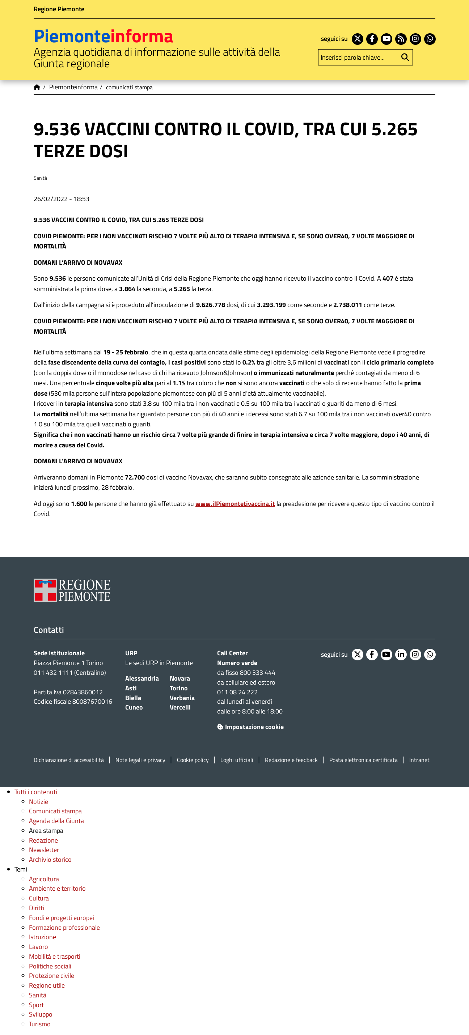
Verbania (182, 698)
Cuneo (134, 707)
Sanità (37, 995)
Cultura (39, 898)
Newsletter (44, 850)
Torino (179, 688)
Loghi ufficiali (236, 760)
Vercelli (180, 707)
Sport (36, 1005)
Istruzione (42, 937)
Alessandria (142, 678)
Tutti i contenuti (35, 792)
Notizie (38, 801)
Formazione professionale (64, 927)
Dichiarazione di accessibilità (69, 760)
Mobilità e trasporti (54, 956)
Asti (131, 688)
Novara (180, 678)
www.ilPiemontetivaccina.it (235, 503)
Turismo (40, 1024)
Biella (133, 698)
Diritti (36, 908)
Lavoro (38, 946)
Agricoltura (44, 879)
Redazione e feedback (291, 760)
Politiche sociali (50, 966)
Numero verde (237, 663)
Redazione (43, 840)
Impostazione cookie (250, 727)
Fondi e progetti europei (61, 918)
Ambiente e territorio (57, 888)
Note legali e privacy (140, 760)
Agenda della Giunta (56, 821)
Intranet (419, 760)
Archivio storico (50, 859)
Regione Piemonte (59, 9)
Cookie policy (193, 760)
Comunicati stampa (55, 811)
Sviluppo (40, 1014)
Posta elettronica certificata (363, 760)
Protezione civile (51, 975)
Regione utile (47, 985)
